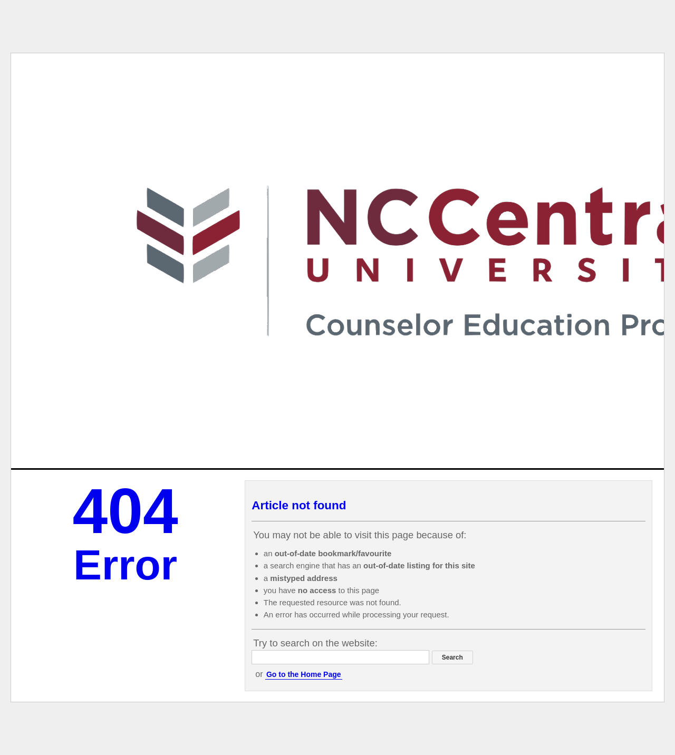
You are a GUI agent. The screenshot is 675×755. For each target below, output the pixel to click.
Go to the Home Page (303, 674)
